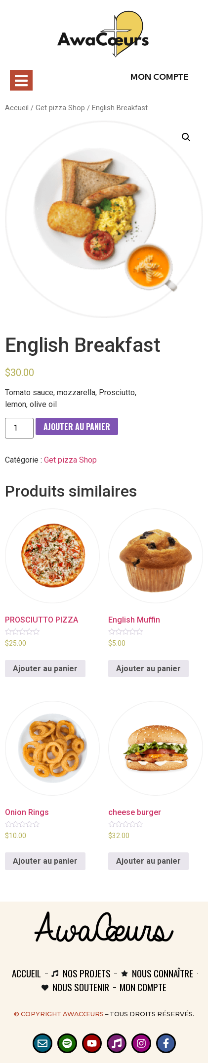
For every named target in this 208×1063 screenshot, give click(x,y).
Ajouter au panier (76, 427)
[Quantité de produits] (19, 428)
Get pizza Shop (60, 107)
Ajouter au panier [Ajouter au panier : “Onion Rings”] (45, 861)
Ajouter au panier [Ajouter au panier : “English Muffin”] (148, 668)
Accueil (17, 107)
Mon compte (159, 77)
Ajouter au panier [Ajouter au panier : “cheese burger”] (148, 861)
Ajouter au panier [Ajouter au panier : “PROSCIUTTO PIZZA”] (45, 668)
